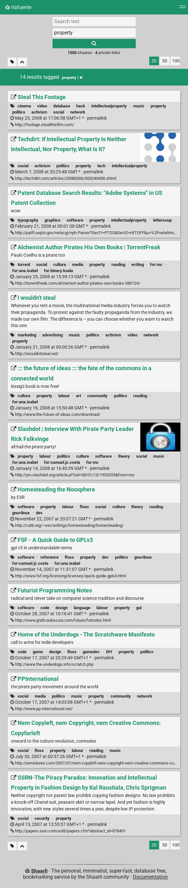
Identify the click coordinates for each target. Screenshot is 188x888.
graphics (53, 220)
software (75, 220)
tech (101, 165)
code (44, 607)
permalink (58, 118)
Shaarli (39, 871)
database (61, 106)
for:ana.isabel (25, 270)
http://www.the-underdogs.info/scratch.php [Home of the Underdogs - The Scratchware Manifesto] (52, 664)
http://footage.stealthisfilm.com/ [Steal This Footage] (42, 124)
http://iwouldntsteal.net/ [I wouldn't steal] (34, 353)
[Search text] (94, 21)
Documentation (150, 877)
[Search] (94, 43)
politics (18, 112)
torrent (24, 264)
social (58, 112)
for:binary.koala (58, 270)
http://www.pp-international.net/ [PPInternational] (41, 708)
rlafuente (18, 7)
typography (28, 220)
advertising (52, 335)
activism (39, 112)
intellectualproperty (109, 106)
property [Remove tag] (72, 77)
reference (49, 557)
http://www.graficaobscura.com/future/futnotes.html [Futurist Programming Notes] (60, 620)
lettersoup (162, 220)
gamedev (91, 651)
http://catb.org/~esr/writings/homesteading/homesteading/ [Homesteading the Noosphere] (67, 525)
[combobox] (94, 32)
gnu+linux (21, 512)
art (78, 395)
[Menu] (182, 9)
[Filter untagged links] (12, 62)
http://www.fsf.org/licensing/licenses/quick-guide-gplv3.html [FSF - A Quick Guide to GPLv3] (68, 575)
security (42, 818)
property (158, 106)
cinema (24, 106)
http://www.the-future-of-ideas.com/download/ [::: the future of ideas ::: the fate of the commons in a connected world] (55, 414)
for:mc (156, 264)
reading (118, 264)
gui (139, 607)
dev (39, 512)
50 (164, 61)
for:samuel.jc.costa (62, 462)
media (77, 264)
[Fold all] (22, 62)
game (38, 651)
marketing (27, 335)
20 (154, 61)
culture (59, 264)
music (138, 106)
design (61, 607)
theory (124, 456)
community (97, 395)
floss (84, 506)
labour (64, 395)
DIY (109, 651)
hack (80, 106)
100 (176, 61)
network (77, 112)
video (42, 106)
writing (137, 264)
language (82, 607)
